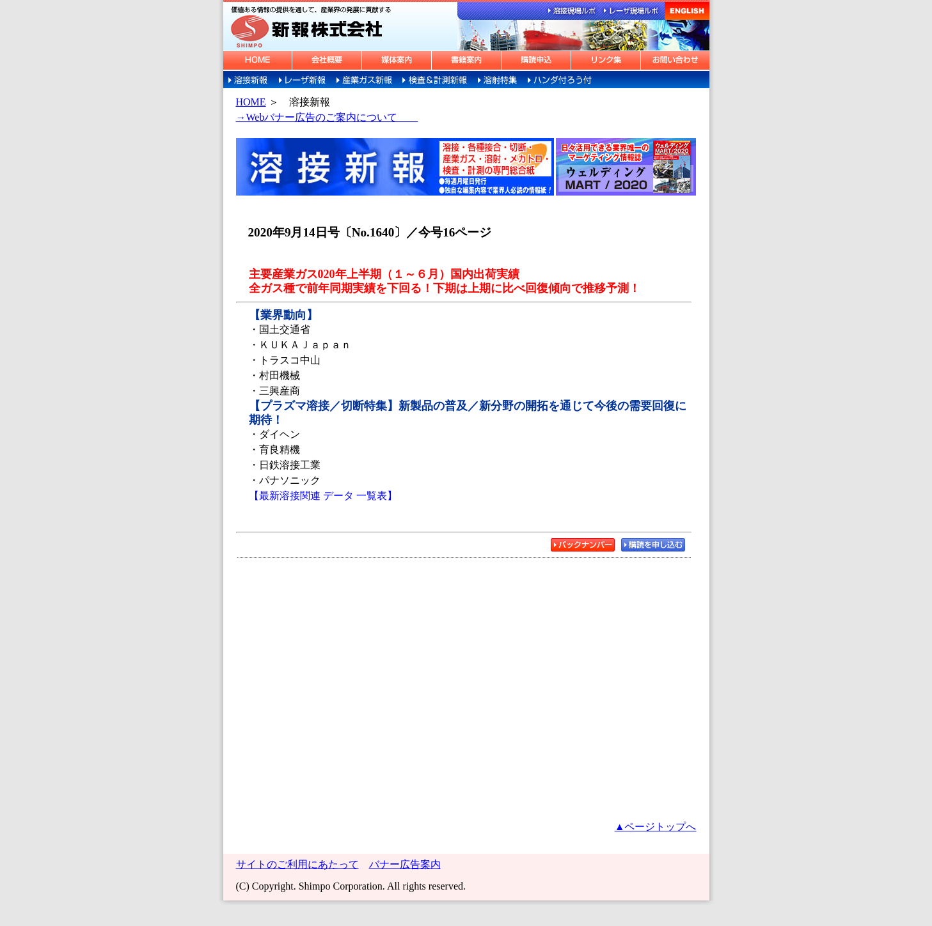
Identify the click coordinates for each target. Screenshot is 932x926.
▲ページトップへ (656, 826)
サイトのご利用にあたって (297, 864)
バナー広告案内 (405, 864)
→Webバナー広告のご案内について (327, 117)
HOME (251, 101)
